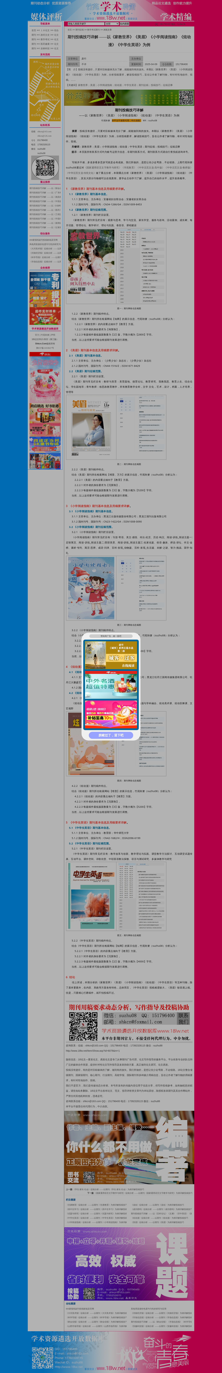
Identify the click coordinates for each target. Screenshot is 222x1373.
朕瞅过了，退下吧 (111, 735)
